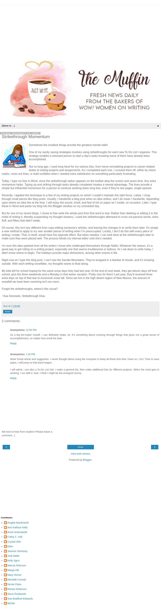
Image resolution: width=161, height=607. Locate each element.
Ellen (10, 546)
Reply (13, 343)
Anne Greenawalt (17, 532)
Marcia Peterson (17, 565)
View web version (80, 453)
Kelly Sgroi (14, 560)
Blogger (87, 459)
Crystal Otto (14, 541)
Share (7, 311)
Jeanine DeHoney (17, 551)
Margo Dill (13, 570)
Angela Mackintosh (18, 522)
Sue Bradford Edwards (20, 598)
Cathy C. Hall (15, 536)
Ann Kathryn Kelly (17, 527)
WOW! (11, 603)
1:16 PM (30, 354)
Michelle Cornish (17, 579)
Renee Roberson (17, 589)
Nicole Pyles (14, 584)
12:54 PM (31, 330)
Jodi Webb (13, 555)
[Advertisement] (80, 29)
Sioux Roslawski (17, 594)
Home (80, 447)
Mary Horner (15, 574)
